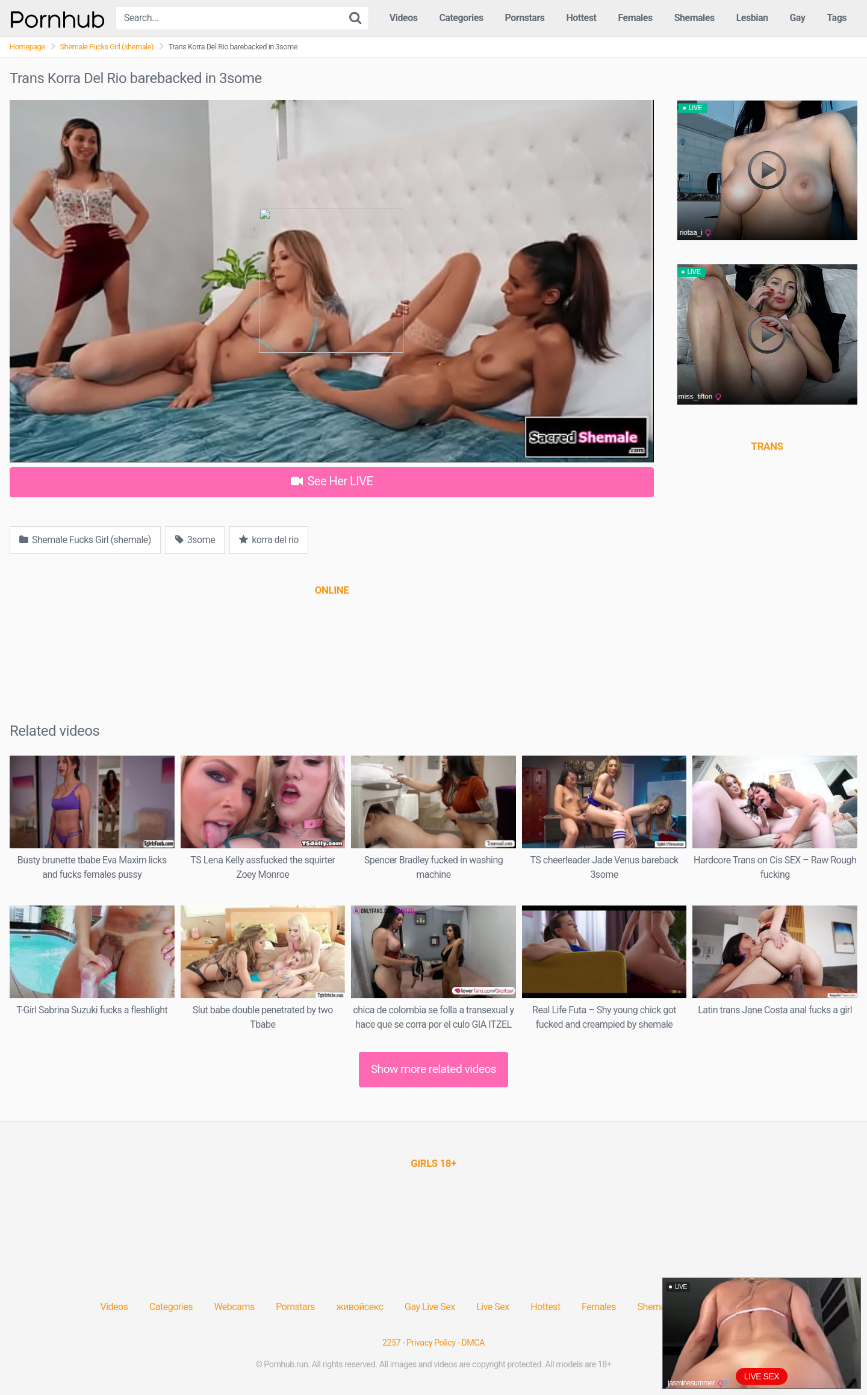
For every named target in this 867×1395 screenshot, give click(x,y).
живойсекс (359, 1307)
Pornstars (525, 17)
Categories (461, 17)
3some (195, 539)
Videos (404, 17)
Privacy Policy (431, 1343)
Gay (797, 17)
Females (635, 17)
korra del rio (269, 539)
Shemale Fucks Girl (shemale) (107, 46)
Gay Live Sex (430, 1307)
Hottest (581, 17)
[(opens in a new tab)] (332, 590)
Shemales (694, 17)
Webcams (234, 1307)
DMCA (473, 1343)
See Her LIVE (332, 481)
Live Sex (492, 1307)
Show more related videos (434, 1069)
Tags (837, 17)
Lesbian (752, 17)
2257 (391, 1343)
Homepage (27, 46)
